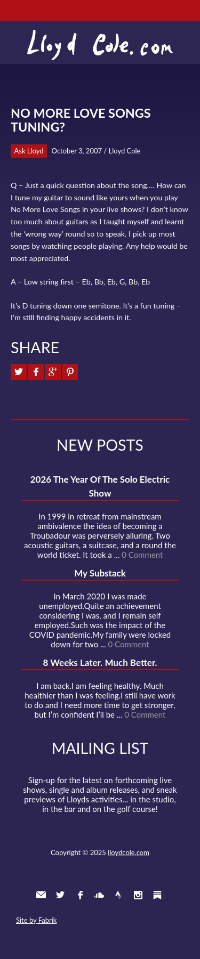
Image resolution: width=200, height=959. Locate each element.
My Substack (100, 573)
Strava (118, 895)
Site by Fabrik (36, 920)
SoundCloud (99, 895)
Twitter (60, 895)
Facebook (80, 895)
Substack (157, 895)
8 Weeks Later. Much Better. (100, 662)
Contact (41, 895)
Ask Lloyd (29, 151)
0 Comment (142, 554)
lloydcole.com (128, 852)
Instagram (138, 895)
